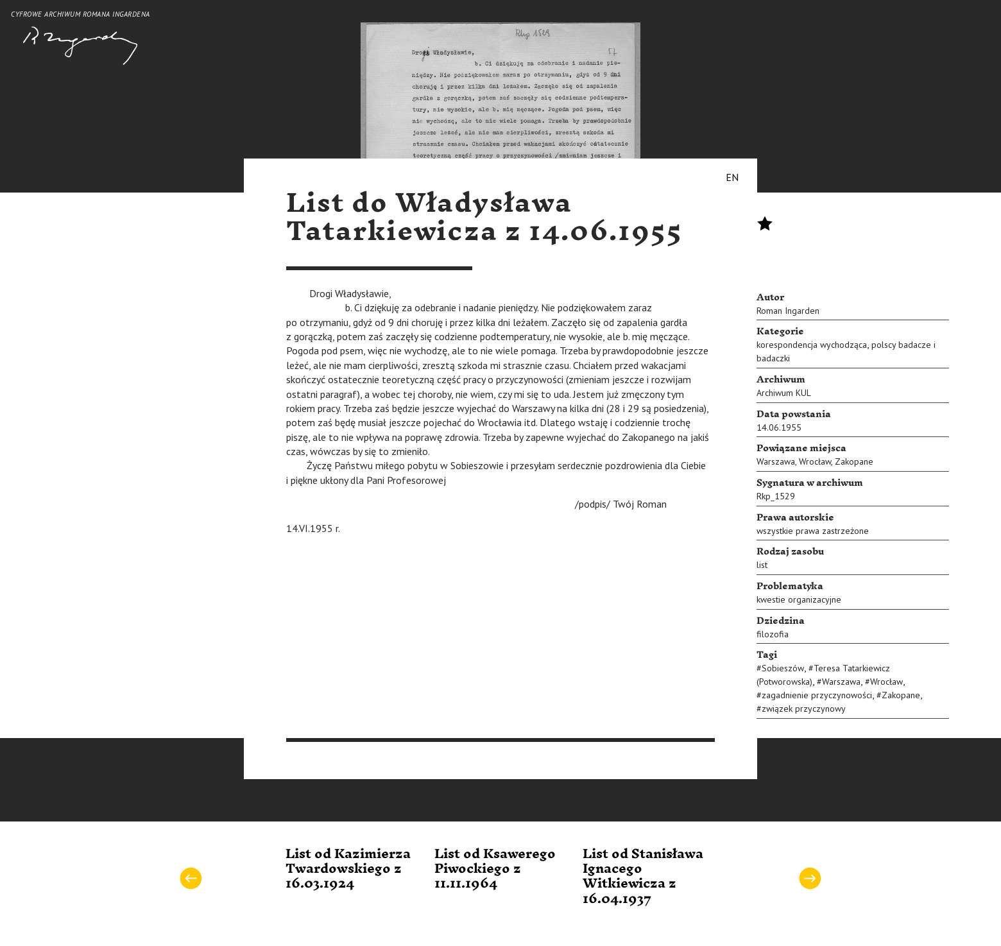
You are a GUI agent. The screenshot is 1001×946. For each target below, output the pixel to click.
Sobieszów (783, 668)
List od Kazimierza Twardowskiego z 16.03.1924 (348, 869)
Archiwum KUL (784, 393)
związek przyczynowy (804, 708)
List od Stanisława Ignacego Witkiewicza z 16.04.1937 (643, 877)
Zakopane (854, 461)
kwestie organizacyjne (799, 599)
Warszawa (776, 461)
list (762, 565)
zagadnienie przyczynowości (817, 695)
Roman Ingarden (788, 310)
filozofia (773, 634)
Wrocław (815, 461)
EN (732, 177)
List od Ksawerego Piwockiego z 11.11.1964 (495, 869)
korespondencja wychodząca (812, 344)
